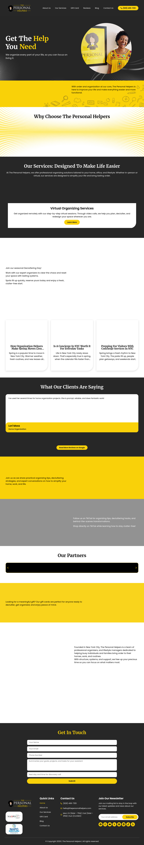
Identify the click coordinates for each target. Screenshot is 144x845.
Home (42, 803)
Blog (97, 8)
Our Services (60, 8)
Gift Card (75, 8)
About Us (47, 8)
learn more (72, 222)
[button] (5, 205)
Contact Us (108, 8)
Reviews (86, 8)
